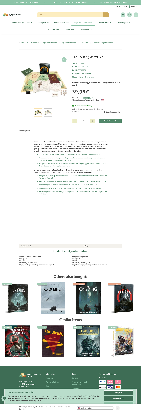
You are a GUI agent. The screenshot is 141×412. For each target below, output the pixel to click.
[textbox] (95, 408)
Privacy (75, 378)
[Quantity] (83, 121)
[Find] (70, 14)
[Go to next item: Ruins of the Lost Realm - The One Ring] (119, 47)
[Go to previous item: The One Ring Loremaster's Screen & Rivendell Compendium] (115, 47)
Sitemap (75, 388)
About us (49, 378)
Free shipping (88, 98)
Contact (134, 7)
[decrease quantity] (74, 121)
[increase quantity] (92, 121)
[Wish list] (129, 15)
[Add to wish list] (64, 59)
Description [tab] (24, 131)
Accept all (118, 393)
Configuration (118, 398)
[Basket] (136, 15)
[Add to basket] (21, 54)
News (126, 7)
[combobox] (95, 408)
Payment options (52, 382)
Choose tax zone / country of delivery (88, 100)
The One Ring (86, 74)
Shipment (49, 386)
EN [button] (117, 7)
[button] (123, 15)
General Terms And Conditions (79, 383)
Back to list (25, 43)
